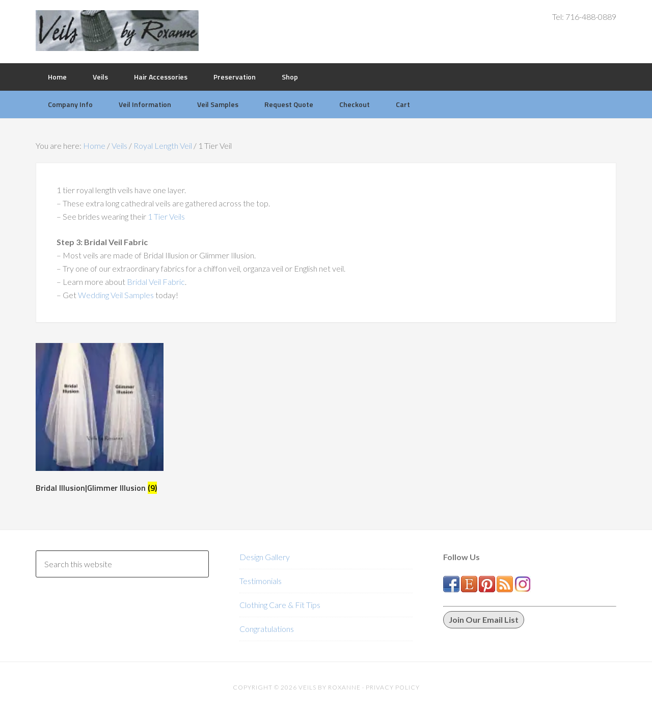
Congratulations (266, 628)
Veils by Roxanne (117, 30)
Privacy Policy (393, 687)
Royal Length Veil (162, 145)
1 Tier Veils (166, 216)
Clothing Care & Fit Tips (279, 605)
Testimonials (260, 581)
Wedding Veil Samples (116, 295)
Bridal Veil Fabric (156, 281)
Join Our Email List (484, 619)
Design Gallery (264, 557)
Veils (119, 145)
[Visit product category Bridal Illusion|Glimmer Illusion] (100, 420)
